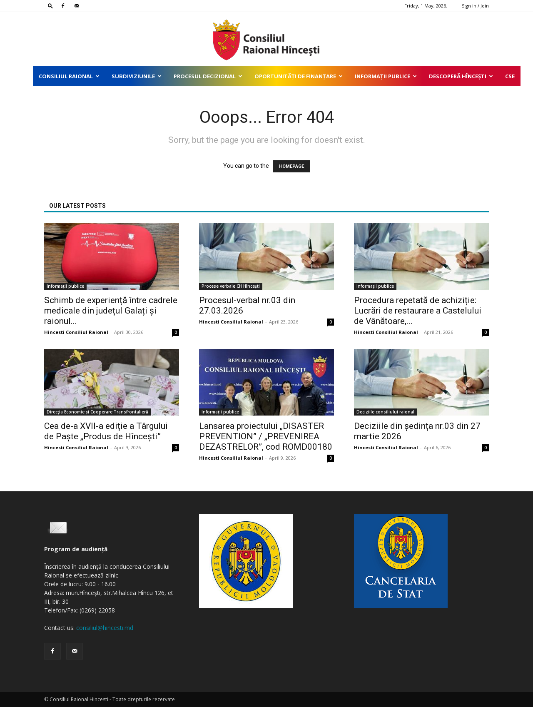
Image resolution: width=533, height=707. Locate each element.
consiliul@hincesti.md (104, 628)
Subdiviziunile (137, 76)
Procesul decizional (208, 76)
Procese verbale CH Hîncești (231, 286)
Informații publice (386, 76)
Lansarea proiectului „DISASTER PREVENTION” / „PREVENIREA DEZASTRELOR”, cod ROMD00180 (265, 436)
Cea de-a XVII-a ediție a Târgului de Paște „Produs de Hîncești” (106, 431)
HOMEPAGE (291, 166)
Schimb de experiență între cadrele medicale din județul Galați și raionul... (110, 310)
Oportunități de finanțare (298, 76)
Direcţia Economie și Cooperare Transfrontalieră (97, 412)
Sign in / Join (475, 5)
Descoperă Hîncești (461, 76)
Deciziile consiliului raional (385, 412)
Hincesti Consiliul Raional (76, 332)
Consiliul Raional (69, 76)
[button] (50, 5)
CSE (510, 76)
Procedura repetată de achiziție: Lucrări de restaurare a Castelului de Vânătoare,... (417, 310)
